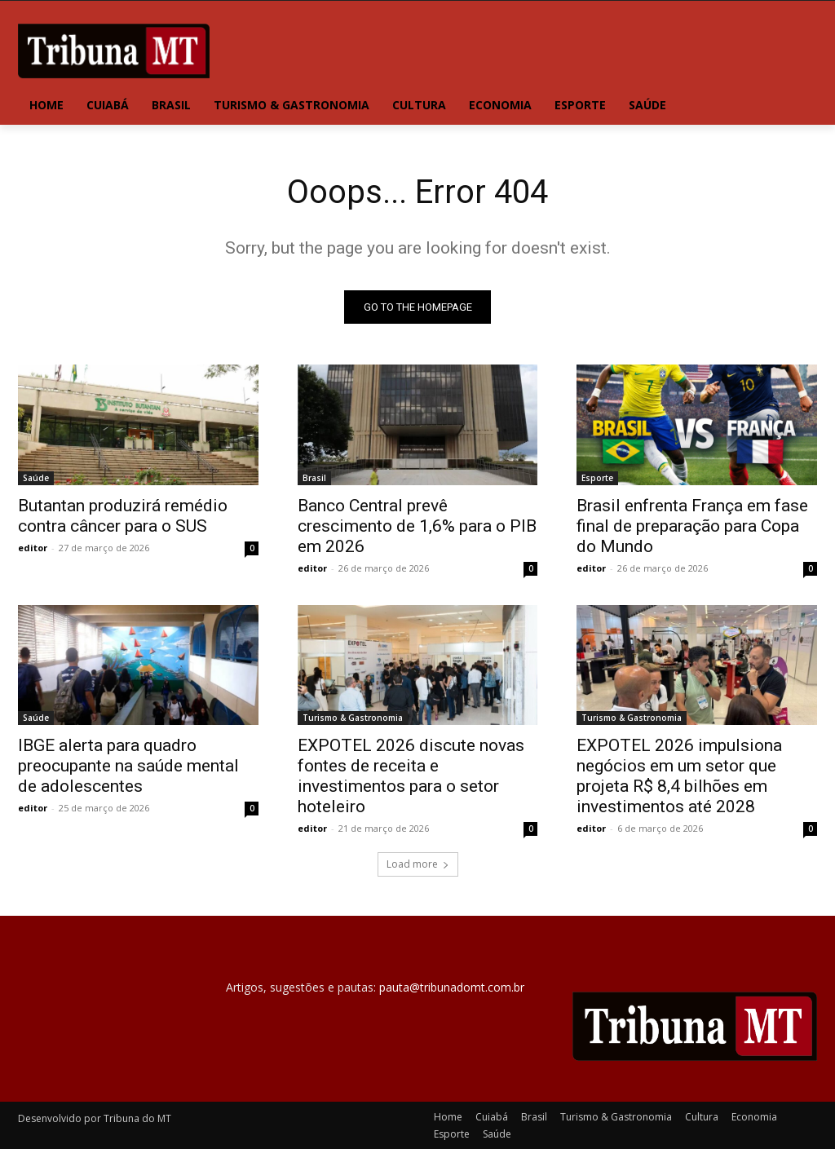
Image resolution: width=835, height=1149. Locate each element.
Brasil (314, 477)
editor (32, 547)
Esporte (597, 477)
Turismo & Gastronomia (353, 717)
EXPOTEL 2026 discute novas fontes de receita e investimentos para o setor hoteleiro (411, 776)
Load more (418, 864)
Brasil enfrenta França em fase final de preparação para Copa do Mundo (692, 525)
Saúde (36, 477)
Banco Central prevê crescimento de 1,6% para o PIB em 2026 (417, 525)
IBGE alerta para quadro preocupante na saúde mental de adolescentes (128, 766)
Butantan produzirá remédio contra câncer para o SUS (123, 515)
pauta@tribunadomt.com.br (451, 987)
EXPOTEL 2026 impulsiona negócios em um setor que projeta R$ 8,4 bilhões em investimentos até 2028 (679, 776)
